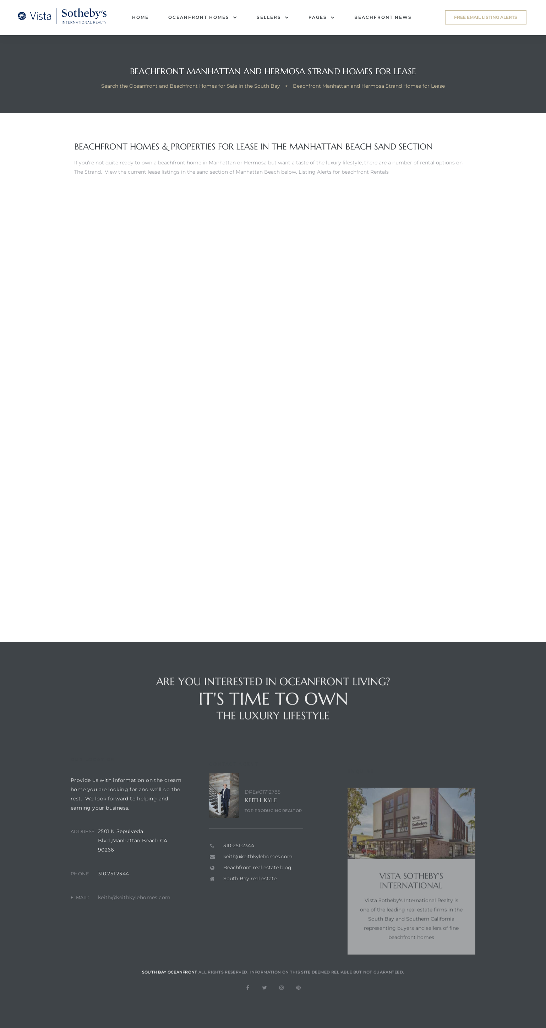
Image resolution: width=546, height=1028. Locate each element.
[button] (485, 17)
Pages (322, 17)
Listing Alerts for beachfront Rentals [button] (344, 172)
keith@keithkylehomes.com (134, 909)
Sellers (273, 17)
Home (140, 17)
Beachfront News (383, 17)
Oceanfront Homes (202, 17)
